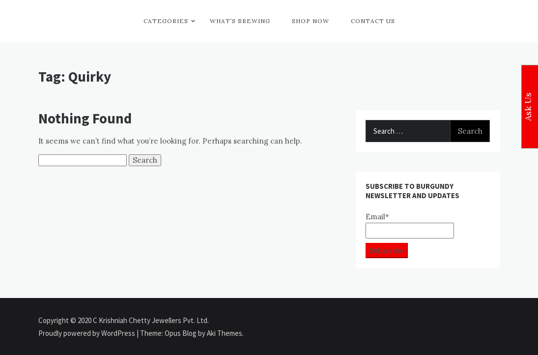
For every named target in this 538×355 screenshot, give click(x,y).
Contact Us (373, 21)
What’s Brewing (240, 21)
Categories (165, 21)
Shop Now (310, 21)
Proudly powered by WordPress (87, 333)
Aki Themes (224, 333)
